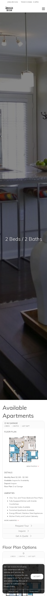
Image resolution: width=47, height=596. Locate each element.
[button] (23, 451)
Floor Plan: (8, 486)
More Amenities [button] (11, 520)
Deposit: (7, 483)
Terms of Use (13, 591)
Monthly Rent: (9, 477)
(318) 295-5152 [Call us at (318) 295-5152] (12, 2)
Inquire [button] (23, 530)
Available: (8, 480)
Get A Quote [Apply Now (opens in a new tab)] (23, 536)
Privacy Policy (33, 591)
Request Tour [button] (23, 525)
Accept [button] (36, 576)
